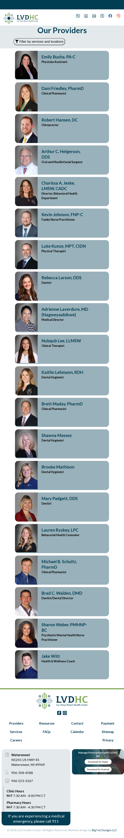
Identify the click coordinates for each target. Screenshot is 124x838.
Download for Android (98, 769)
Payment (107, 723)
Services (16, 732)
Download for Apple (98, 761)
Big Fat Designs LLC (104, 830)
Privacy (108, 740)
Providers (16, 723)
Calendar (77, 732)
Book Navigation (10, 4)
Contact (77, 723)
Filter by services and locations (39, 41)
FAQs (47, 732)
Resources (46, 723)
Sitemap (108, 732)
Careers (16, 740)
